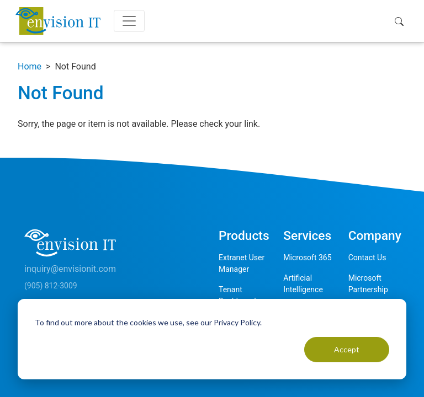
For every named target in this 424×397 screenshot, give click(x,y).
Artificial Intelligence (303, 283)
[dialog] (212, 339)
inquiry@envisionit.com (70, 269)
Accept (346, 349)
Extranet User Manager (241, 263)
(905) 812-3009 (50, 285)
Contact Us (367, 257)
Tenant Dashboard (237, 295)
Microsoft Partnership (368, 283)
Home (29, 66)
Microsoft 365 (307, 257)
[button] (402, 21)
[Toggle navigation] (129, 21)
